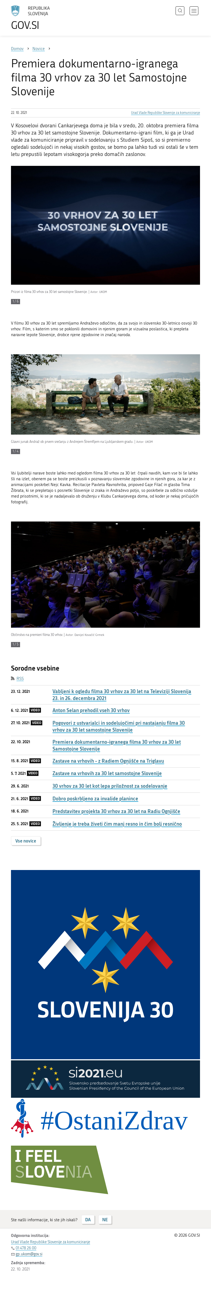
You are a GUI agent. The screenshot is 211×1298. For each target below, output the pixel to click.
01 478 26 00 (26, 1248)
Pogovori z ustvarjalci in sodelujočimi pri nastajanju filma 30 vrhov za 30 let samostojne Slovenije (118, 726)
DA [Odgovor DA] (88, 1219)
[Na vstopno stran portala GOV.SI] (38, 18)
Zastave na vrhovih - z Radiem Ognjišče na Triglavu (108, 761)
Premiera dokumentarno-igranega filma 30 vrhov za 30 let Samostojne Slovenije (116, 745)
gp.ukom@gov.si (29, 1254)
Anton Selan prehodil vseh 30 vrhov (91, 710)
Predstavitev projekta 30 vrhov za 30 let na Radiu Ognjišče (116, 811)
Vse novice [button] (25, 841)
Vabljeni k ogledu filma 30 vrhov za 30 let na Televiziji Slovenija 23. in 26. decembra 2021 (121, 695)
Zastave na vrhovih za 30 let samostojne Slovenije (107, 773)
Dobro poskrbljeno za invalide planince (95, 798)
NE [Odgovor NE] (105, 1219)
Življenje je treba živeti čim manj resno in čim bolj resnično (117, 823)
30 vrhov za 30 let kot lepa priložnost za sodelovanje (109, 786)
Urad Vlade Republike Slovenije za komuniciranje (165, 113)
